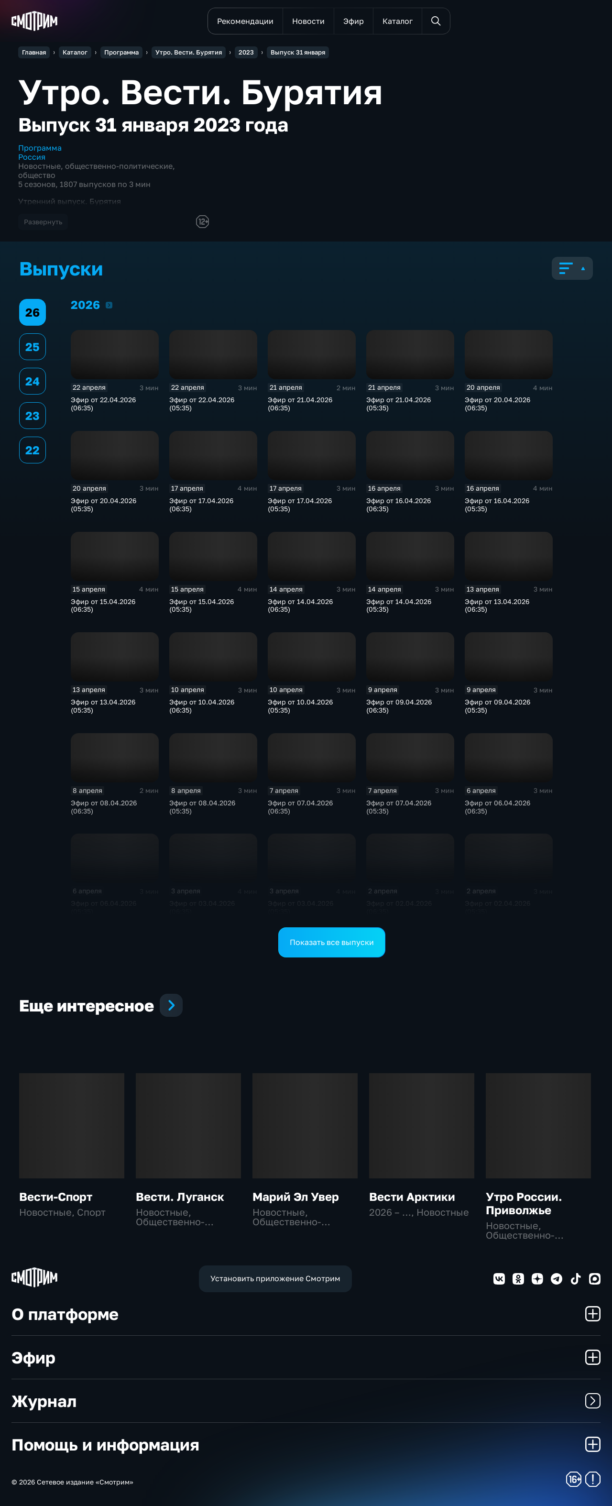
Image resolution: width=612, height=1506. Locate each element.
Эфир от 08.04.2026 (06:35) (104, 807)
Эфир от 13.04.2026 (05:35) (103, 706)
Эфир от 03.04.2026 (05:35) (300, 907)
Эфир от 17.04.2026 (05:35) (300, 504)
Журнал (306, 1400)
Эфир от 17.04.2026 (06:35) (201, 504)
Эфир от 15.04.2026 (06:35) (103, 605)
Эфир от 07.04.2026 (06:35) (300, 807)
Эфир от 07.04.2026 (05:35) (398, 807)
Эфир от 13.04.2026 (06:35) (497, 605)
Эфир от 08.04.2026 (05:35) (202, 807)
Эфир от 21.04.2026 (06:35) (300, 404)
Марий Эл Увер (295, 1196)
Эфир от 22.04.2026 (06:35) (103, 404)
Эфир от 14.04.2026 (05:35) (398, 605)
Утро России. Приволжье (524, 1203)
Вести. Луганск (180, 1196)
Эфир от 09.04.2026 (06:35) (399, 706)
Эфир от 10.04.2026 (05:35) (300, 706)
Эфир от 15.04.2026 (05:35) (201, 605)
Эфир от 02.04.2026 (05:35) (497, 907)
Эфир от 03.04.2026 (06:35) (202, 907)
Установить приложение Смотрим (275, 1278)
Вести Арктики (412, 1196)
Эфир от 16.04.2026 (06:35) (398, 504)
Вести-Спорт (55, 1196)
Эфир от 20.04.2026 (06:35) (497, 404)
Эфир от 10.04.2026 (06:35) (201, 706)
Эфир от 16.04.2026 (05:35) (497, 504)
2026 (109, 304)
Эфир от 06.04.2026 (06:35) (497, 807)
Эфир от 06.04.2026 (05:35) (103, 907)
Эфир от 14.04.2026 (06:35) (300, 605)
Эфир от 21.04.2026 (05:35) (398, 404)
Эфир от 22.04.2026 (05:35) (201, 404)
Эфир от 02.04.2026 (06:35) (399, 907)
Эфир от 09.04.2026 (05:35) (497, 706)
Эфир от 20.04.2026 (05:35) (103, 504)
